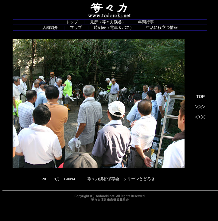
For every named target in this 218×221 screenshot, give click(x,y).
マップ (76, 27)
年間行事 (146, 22)
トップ (72, 22)
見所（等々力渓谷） (108, 22)
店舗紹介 (50, 27)
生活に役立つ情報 (162, 27)
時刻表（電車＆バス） (114, 27)
